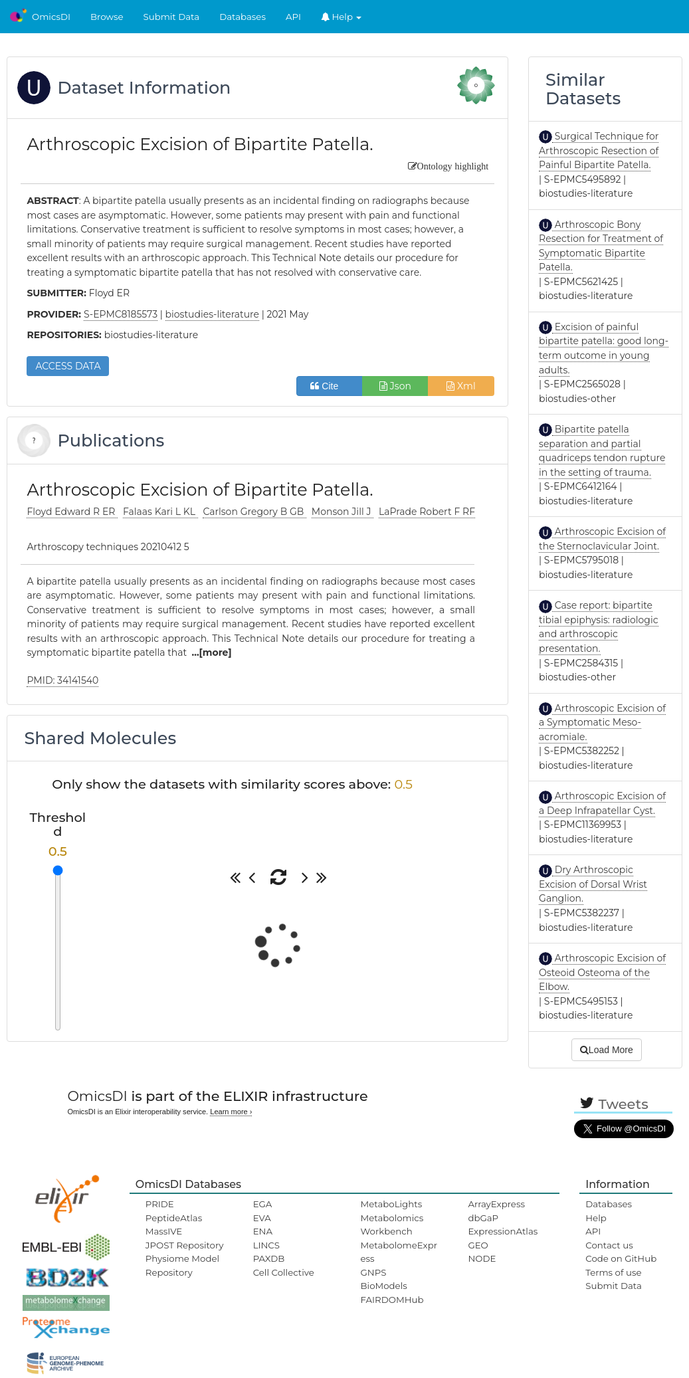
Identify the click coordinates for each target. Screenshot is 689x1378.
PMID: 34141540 (62, 680)
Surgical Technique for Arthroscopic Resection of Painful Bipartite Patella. (598, 150)
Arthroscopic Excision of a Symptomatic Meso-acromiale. (602, 722)
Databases (242, 16)
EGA (262, 1204)
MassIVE (164, 1231)
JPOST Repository (185, 1245)
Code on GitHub (620, 1258)
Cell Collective (283, 1272)
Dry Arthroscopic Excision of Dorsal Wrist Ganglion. (593, 884)
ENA (262, 1231)
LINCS (266, 1245)
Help (341, 16)
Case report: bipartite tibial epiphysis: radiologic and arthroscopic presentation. (598, 626)
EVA (262, 1218)
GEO (478, 1245)
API (293, 16)
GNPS (374, 1272)
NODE (482, 1258)
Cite (329, 386)
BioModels (384, 1285)
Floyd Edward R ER (72, 512)
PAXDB (269, 1258)
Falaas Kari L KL (160, 512)
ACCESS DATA (67, 366)
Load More (606, 1049)
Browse (107, 16)
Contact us (609, 1245)
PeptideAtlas (174, 1218)
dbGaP (483, 1218)
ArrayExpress (496, 1204)
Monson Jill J (342, 512)
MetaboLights (392, 1204)
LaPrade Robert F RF (427, 512)
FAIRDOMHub (392, 1299)
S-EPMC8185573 (120, 314)
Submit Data (172, 16)
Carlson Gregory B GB (254, 512)
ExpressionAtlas (503, 1231)
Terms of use (613, 1272)
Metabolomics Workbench (392, 1224)
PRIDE (160, 1204)
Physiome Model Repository (182, 1265)
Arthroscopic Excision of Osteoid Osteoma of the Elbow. (602, 972)
